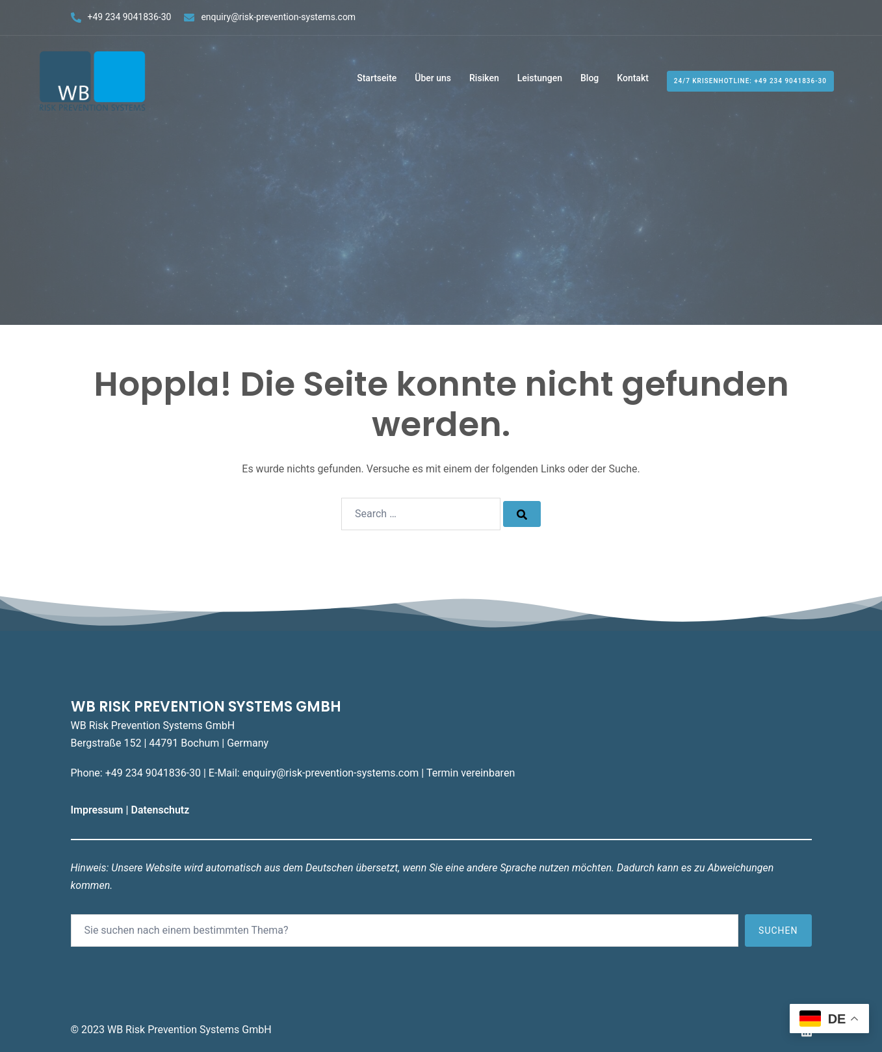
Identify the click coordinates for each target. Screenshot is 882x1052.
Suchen (778, 930)
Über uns (433, 78)
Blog (589, 78)
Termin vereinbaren (470, 773)
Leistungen (539, 78)
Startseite (376, 78)
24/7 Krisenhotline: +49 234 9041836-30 (750, 80)
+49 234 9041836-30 (130, 17)
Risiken (484, 78)
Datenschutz (161, 810)
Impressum (98, 810)
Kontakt (633, 78)
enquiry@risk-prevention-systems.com (278, 17)
